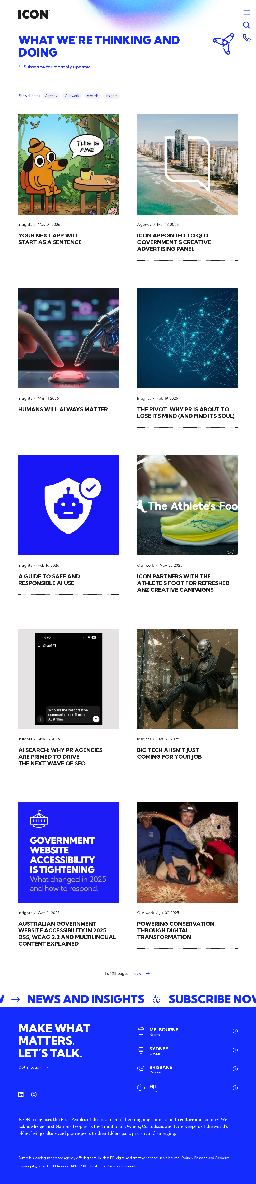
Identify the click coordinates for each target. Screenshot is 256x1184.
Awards (92, 96)
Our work (72, 96)
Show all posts (29, 96)
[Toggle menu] (247, 25)
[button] (128, 999)
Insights (111, 96)
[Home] (35, 13)
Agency (51, 96)
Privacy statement (121, 1166)
